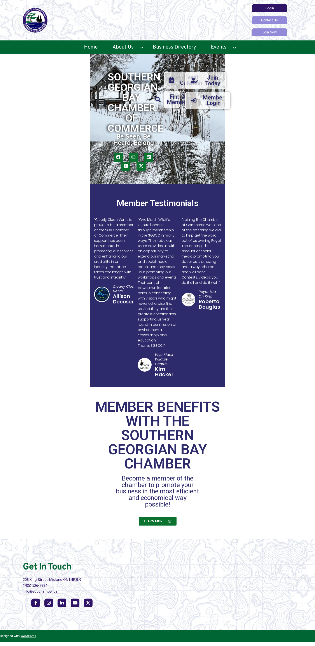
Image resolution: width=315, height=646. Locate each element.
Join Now (269, 32)
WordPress (28, 640)
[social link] (35, 606)
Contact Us (269, 20)
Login (269, 8)
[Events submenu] (234, 47)
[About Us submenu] (141, 47)
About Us (123, 47)
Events (218, 47)
